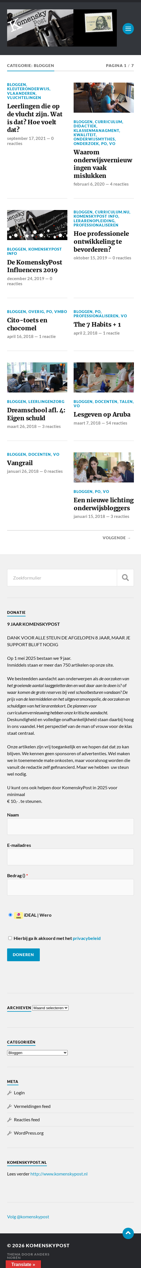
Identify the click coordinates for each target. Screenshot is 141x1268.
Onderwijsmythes (94, 139)
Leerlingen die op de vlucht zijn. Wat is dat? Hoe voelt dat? (35, 118)
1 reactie (47, 336)
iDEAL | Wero (30, 915)
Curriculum (108, 121)
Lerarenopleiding (94, 221)
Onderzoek (86, 143)
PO (104, 143)
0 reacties (122, 257)
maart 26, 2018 (22, 426)
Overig (36, 311)
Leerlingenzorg (46, 401)
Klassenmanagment (96, 130)
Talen (126, 401)
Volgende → (117, 538)
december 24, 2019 (25, 278)
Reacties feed (27, 1119)
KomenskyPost (48, 1245)
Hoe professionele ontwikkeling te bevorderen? (101, 241)
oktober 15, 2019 (90, 257)
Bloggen (16, 84)
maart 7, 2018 (87, 422)
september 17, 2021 (26, 138)
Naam (13, 814)
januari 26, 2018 (23, 471)
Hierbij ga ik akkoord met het (54, 938)
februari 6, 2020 (89, 183)
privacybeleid (87, 938)
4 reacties (119, 183)
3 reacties (51, 426)
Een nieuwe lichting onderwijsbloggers (104, 504)
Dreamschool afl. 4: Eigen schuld (36, 414)
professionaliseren (96, 225)
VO (112, 143)
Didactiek (85, 126)
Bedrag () (17, 875)
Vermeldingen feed (32, 1106)
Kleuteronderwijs (28, 89)
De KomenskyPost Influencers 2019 (34, 266)
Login (19, 1092)
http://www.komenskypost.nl (59, 1173)
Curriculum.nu (112, 212)
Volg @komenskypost (28, 1216)
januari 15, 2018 (89, 516)
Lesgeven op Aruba (102, 414)
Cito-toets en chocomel (27, 324)
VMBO (60, 311)
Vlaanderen (21, 93)
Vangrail (20, 463)
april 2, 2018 (86, 332)
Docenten (106, 401)
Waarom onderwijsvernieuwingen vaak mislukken (103, 164)
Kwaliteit (85, 135)
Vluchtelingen (24, 97)
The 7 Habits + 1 (97, 324)
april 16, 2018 (20, 336)
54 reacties (116, 422)
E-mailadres (19, 845)
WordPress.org (28, 1132)
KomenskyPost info (34, 251)
